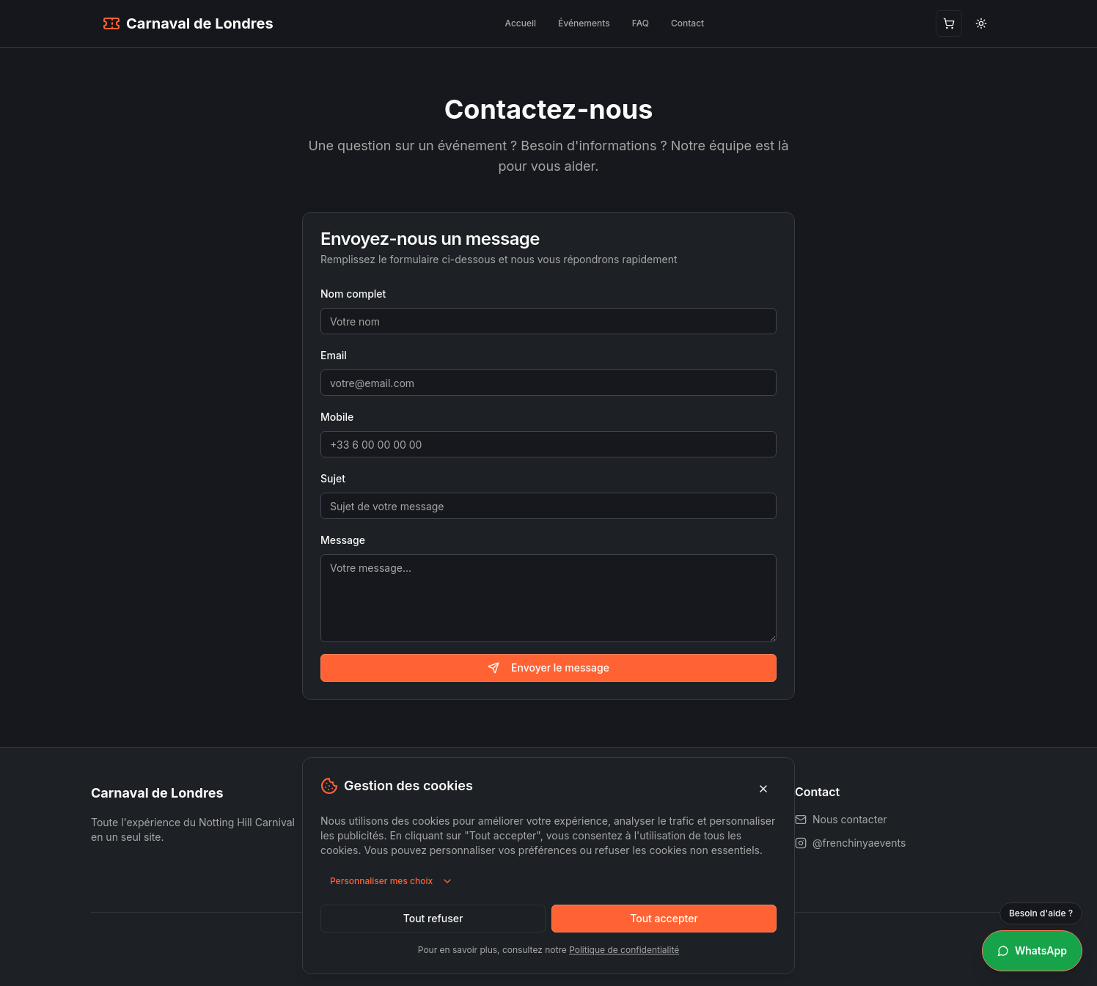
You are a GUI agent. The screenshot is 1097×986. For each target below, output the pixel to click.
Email (333, 355)
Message (342, 540)
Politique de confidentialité (624, 949)
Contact (687, 23)
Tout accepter (664, 918)
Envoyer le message (548, 667)
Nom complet (353, 293)
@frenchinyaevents (850, 842)
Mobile (336, 417)
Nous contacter (841, 819)
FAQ (640, 23)
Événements (584, 23)
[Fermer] (763, 789)
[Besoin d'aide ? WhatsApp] (1032, 950)
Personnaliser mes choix (391, 881)
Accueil (520, 23)
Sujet (332, 478)
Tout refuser (433, 918)
